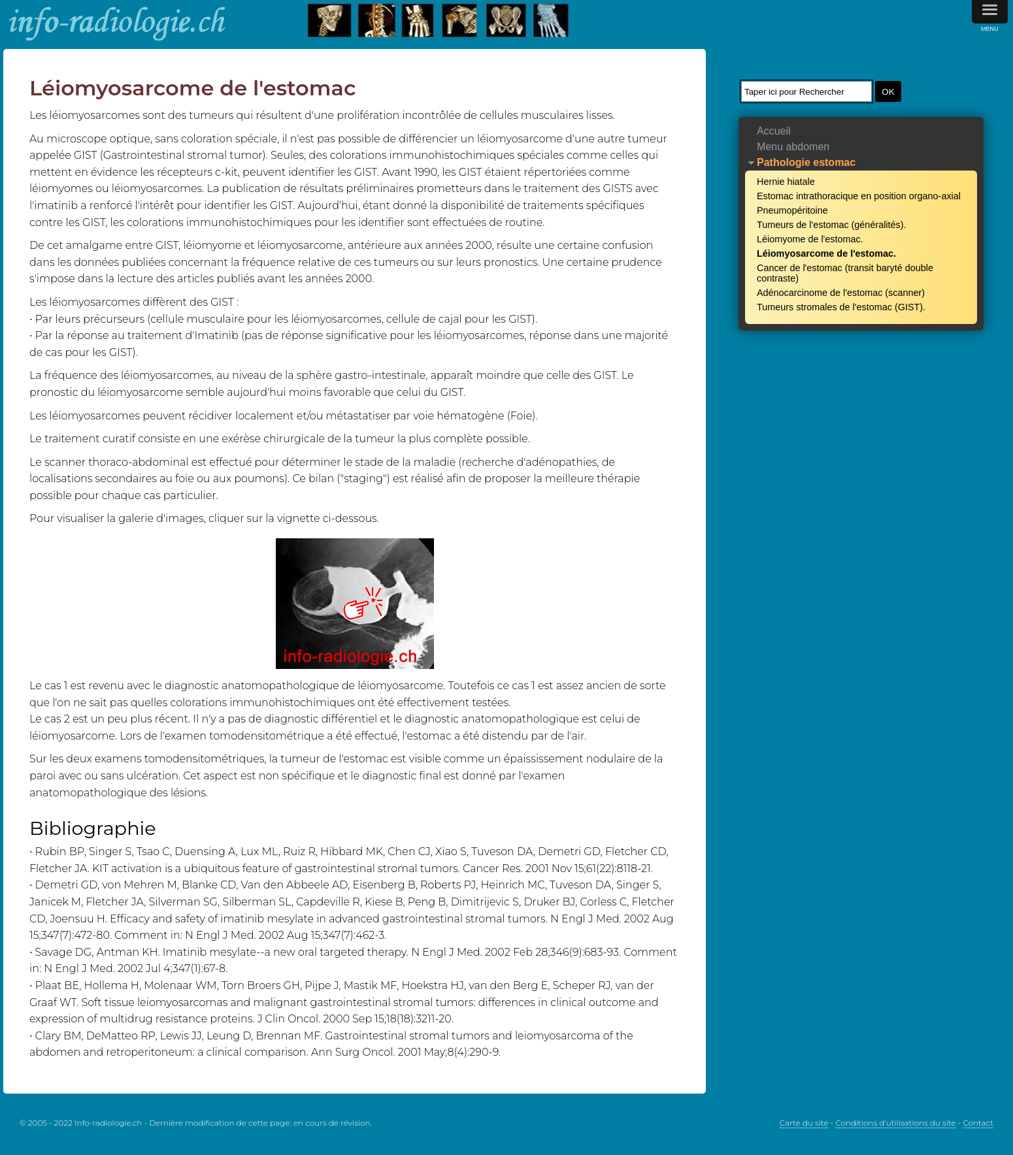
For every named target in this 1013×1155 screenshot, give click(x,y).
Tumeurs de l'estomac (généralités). (831, 225)
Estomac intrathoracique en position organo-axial (859, 196)
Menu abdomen (793, 146)
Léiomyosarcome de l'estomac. (826, 253)
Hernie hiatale (786, 181)
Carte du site (804, 1123)
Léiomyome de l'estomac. (810, 239)
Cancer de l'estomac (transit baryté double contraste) (845, 273)
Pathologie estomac (806, 162)
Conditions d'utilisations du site (895, 1123)
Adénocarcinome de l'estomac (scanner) (841, 292)
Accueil (774, 131)
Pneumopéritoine (792, 210)
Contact (978, 1123)
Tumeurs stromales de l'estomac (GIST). (841, 307)
